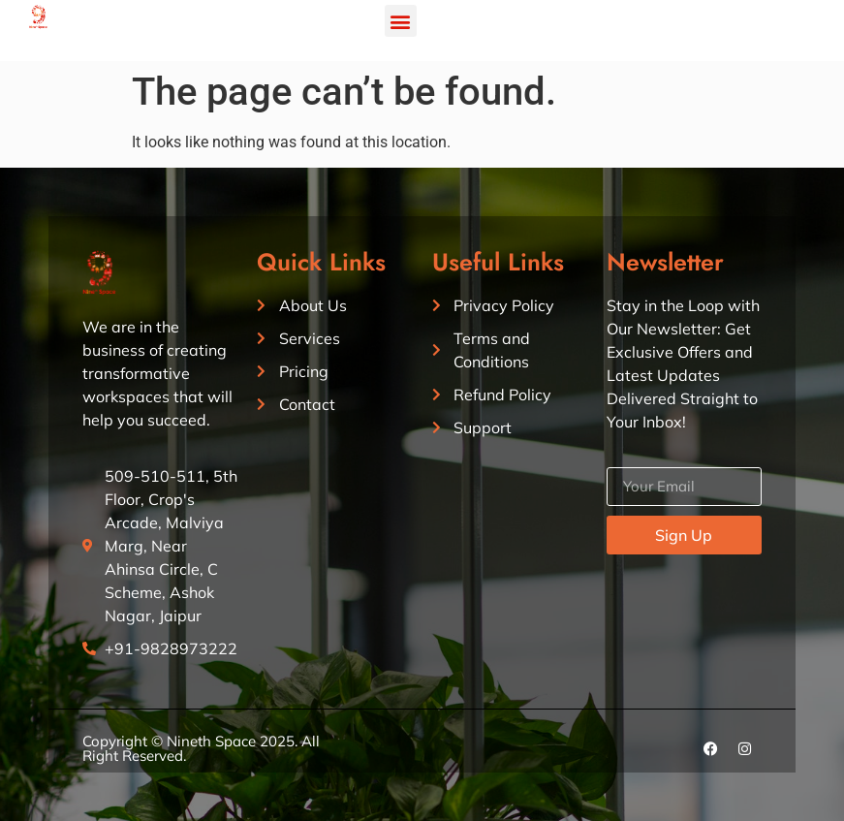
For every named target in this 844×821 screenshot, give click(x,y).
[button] (401, 21)
